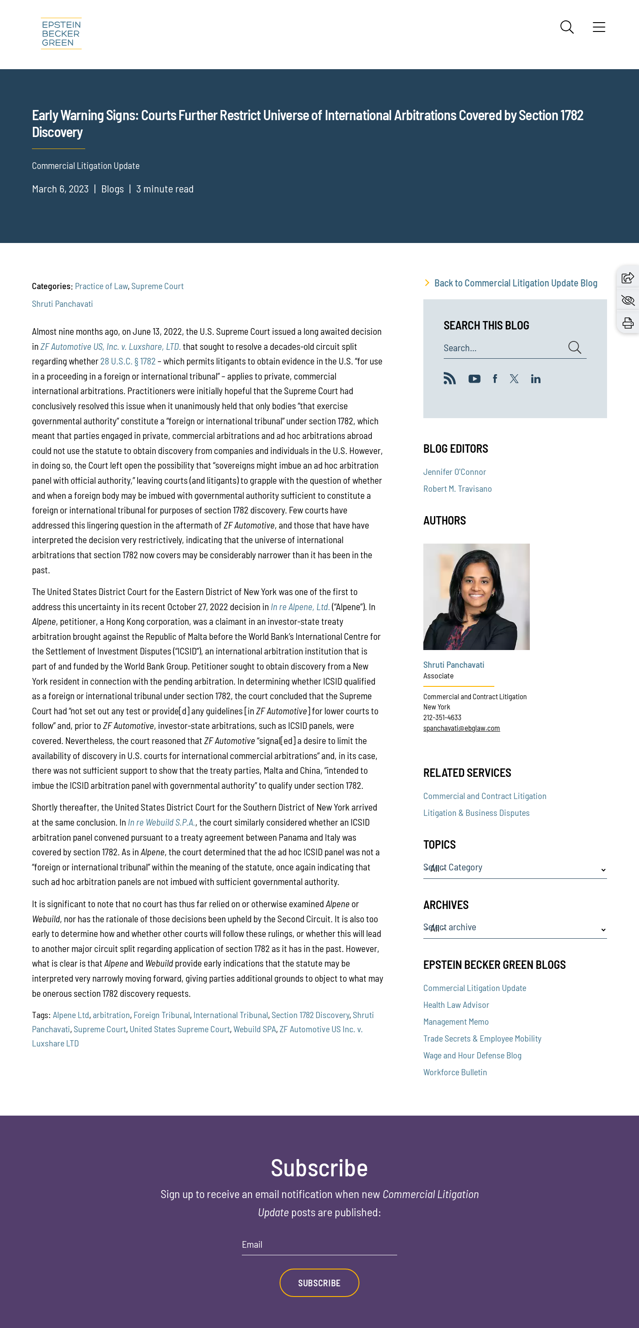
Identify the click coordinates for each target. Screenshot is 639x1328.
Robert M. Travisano (457, 488)
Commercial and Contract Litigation (475, 696)
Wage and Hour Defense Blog (472, 1055)
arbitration (111, 1014)
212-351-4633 (442, 717)
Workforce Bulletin (455, 1071)
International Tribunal (230, 1014)
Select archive (449, 926)
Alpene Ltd (71, 1014)
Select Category (452, 867)
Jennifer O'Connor (454, 471)
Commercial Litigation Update (474, 987)
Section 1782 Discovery (310, 1014)
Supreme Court (157, 285)
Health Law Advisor (456, 1004)
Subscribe (319, 1282)
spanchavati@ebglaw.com (461, 727)
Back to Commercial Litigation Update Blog (516, 282)
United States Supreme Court (180, 1028)
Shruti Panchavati (62, 303)
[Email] (319, 1247)
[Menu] (599, 30)
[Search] (567, 27)
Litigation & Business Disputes (476, 812)
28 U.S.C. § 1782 (128, 360)
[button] (628, 276)
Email (252, 1244)
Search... (460, 347)
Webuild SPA (254, 1028)
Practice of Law (101, 285)
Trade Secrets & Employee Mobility (482, 1038)
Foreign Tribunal (162, 1014)
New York (436, 706)
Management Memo (456, 1021)
